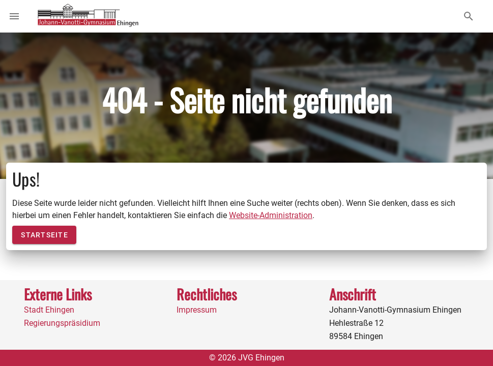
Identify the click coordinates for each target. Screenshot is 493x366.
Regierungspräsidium (62, 323)
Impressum (197, 310)
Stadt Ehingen (49, 310)
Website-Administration (270, 215)
